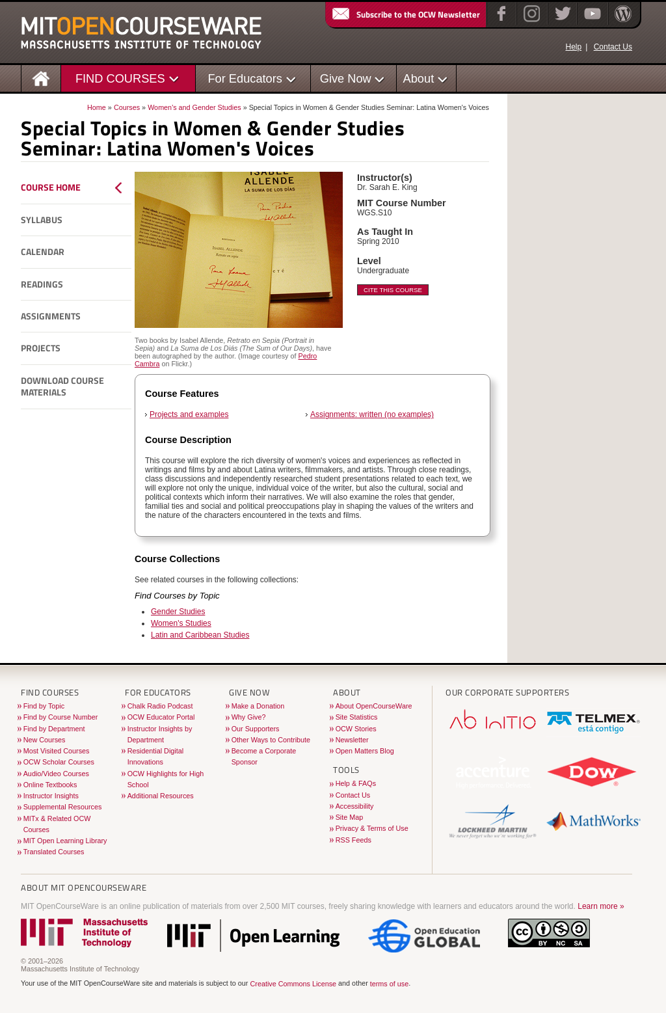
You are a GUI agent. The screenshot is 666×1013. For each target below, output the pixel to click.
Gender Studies (178, 611)
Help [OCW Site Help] (573, 46)
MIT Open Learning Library (65, 840)
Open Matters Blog (365, 751)
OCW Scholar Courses (58, 762)
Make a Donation (258, 706)
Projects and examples (189, 414)
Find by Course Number (60, 717)
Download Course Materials (62, 387)
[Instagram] (530, 22)
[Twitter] (561, 22)
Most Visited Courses (56, 751)
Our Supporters (256, 729)
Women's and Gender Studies (194, 107)
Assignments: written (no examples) (372, 414)
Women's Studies (181, 623)
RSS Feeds (353, 840)
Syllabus (41, 220)
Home (96, 107)
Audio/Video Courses (56, 773)
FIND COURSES (120, 78)
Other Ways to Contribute (271, 740)
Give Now (345, 78)
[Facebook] (500, 22)
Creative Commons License (293, 984)
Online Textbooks (50, 785)
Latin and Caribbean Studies (200, 635)
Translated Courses (54, 852)
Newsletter (352, 740)
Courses (127, 107)
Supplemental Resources (62, 807)
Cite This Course (393, 289)
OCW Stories (356, 729)
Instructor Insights (51, 796)
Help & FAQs (356, 783)
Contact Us (613, 46)
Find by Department (54, 729)
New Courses (44, 740)
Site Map (350, 817)
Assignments (51, 316)
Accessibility (355, 806)
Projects (40, 348)
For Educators (244, 78)
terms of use (389, 984)
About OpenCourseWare (374, 706)
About (418, 78)
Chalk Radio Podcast (160, 706)
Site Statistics (357, 717)
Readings (42, 284)
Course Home (51, 187)
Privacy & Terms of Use (372, 828)
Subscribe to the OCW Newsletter (405, 14)
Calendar (42, 252)
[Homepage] (41, 78)
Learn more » (601, 906)
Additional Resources (160, 796)
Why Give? (249, 717)
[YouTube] (591, 22)
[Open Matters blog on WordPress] (622, 22)
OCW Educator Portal (161, 717)
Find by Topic (43, 706)
